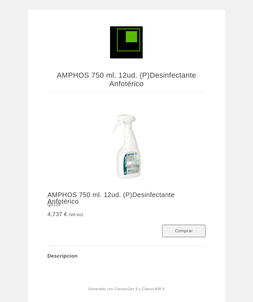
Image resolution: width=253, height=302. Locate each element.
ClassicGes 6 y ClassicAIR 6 (139, 289)
